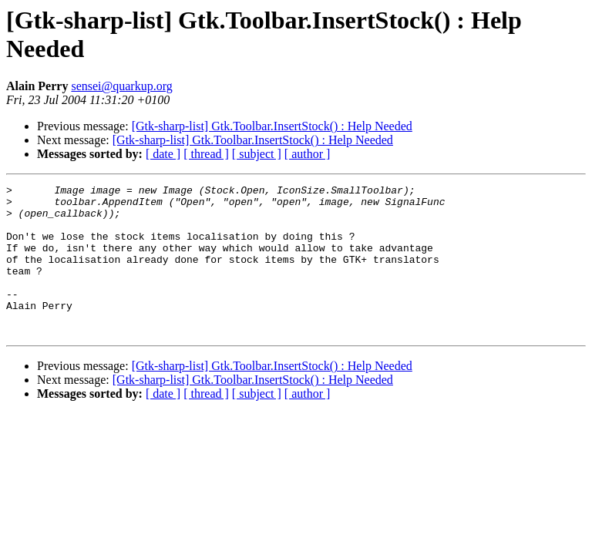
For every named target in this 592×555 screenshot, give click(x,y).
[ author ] (307, 153)
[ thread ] (206, 153)
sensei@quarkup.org (121, 85)
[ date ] (163, 153)
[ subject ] (256, 153)
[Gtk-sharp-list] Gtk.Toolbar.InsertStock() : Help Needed (272, 126)
